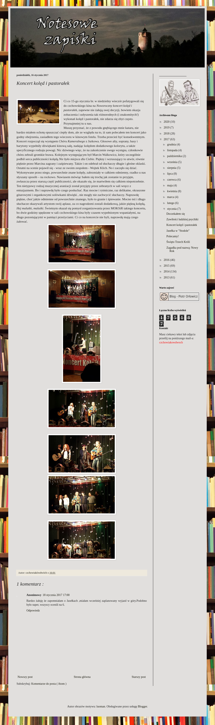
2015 (167, 265)
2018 (167, 133)
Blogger (142, 706)
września (172, 162)
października (174, 156)
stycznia (172, 208)
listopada (172, 150)
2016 (167, 259)
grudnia (171, 144)
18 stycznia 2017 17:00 (56, 595)
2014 (167, 271)
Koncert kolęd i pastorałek (181, 224)
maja (170, 185)
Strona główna (82, 676)
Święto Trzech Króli (178, 241)
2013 (167, 277)
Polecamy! (172, 236)
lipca (170, 173)
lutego (170, 203)
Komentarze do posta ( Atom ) (48, 683)
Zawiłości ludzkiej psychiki (182, 219)
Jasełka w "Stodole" (178, 230)
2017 (167, 139)
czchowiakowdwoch (171, 342)
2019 (167, 127)
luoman (101, 706)
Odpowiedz (33, 610)
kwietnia (172, 191)
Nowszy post (25, 676)
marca (170, 197)
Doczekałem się (175, 213)
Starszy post (139, 676)
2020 (167, 121)
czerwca (172, 179)
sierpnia (171, 167)
